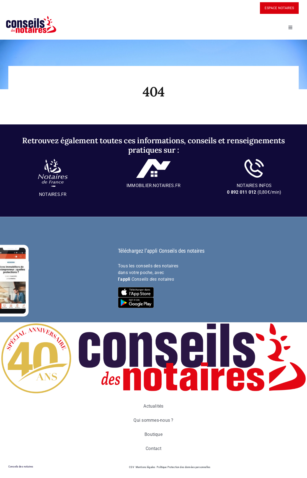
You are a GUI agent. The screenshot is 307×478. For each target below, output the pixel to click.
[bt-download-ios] (136, 289)
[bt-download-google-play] (136, 299)
